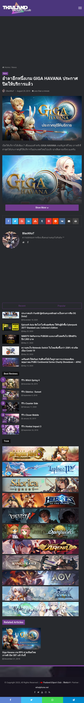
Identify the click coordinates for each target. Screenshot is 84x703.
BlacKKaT (10, 91)
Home (6, 67)
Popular (62, 305)
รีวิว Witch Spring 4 (30, 379)
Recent (22, 305)
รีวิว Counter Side (29, 402)
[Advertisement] (42, 42)
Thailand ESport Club (52, 681)
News (14, 67)
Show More (42, 207)
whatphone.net (42, 686)
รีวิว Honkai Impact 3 (31, 425)
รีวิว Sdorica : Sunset (31, 391)
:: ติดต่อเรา (66, 681)
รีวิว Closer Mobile (30, 414)
